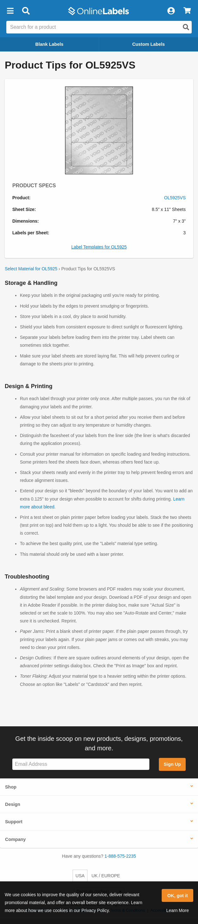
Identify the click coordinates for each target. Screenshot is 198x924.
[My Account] (171, 11)
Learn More (177, 910)
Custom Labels (148, 44)
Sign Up (172, 764)
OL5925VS (175, 197)
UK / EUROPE (106, 875)
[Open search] (186, 27)
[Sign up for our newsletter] (80, 764)
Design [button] (12, 804)
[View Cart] (187, 11)
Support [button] (13, 821)
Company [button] (15, 839)
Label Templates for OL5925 (99, 246)
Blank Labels (49, 44)
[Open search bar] (26, 11)
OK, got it (177, 895)
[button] (10, 11)
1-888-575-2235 (120, 856)
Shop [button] (10, 786)
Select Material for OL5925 (31, 268)
